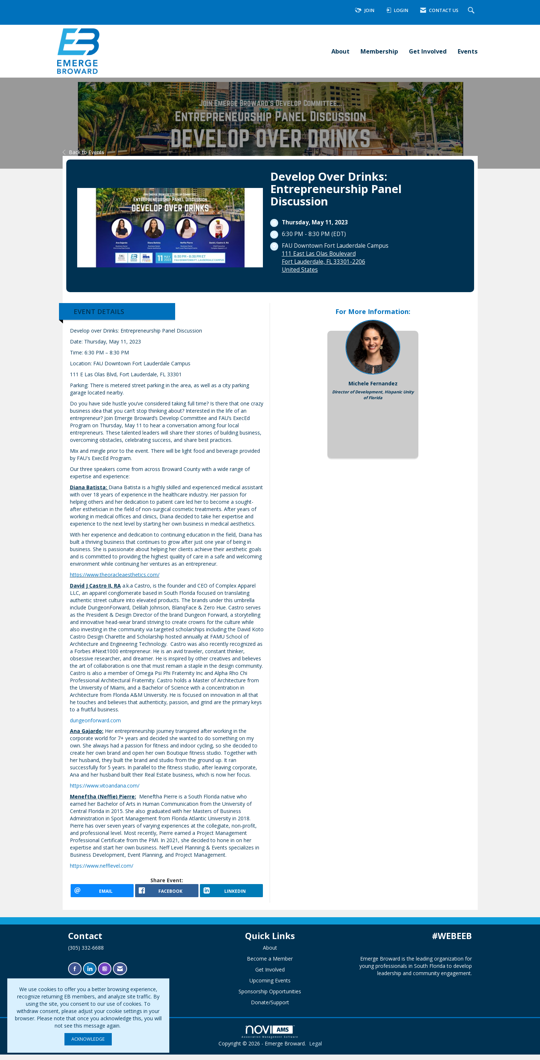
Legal (315, 1048)
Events (468, 51)
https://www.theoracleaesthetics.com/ (114, 574)
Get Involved (428, 51)
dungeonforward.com (95, 720)
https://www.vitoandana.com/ (104, 785)
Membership (379, 51)
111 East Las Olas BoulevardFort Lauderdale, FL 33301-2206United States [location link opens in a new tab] (323, 262)
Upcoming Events (270, 985)
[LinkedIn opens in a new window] (231, 893)
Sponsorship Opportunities (270, 996)
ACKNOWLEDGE (88, 1039)
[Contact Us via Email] (120, 973)
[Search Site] (472, 11)
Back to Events (83, 152)
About (340, 51)
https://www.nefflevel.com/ (101, 865)
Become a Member (270, 963)
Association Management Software (270, 1036)
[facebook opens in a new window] (166, 893)
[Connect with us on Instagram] (104, 973)
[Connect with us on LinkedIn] (89, 973)
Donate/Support (270, 1007)
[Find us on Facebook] (75, 973)
